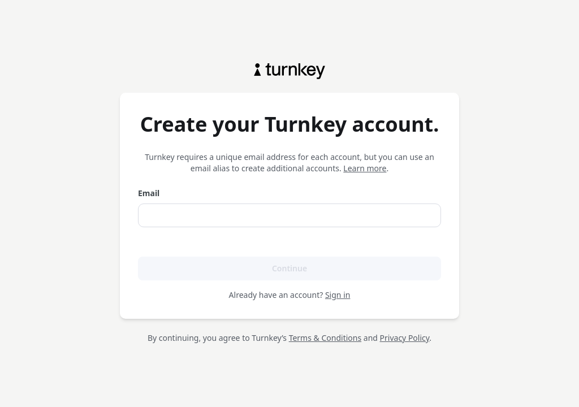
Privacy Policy (405, 337)
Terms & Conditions (325, 337)
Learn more (364, 168)
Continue (289, 268)
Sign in (337, 294)
